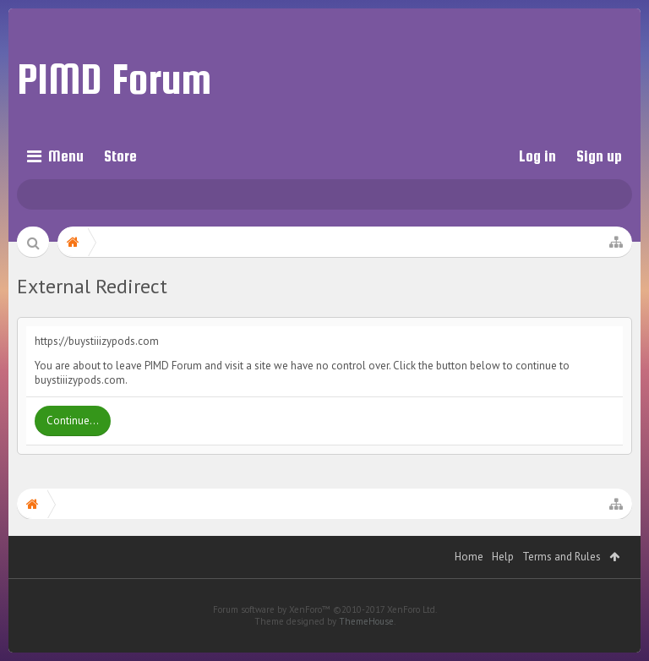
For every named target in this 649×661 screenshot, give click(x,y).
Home (469, 582)
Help (503, 582)
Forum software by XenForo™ (325, 635)
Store (120, 156)
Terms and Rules (561, 582)
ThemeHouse (366, 647)
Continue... (72, 420)
